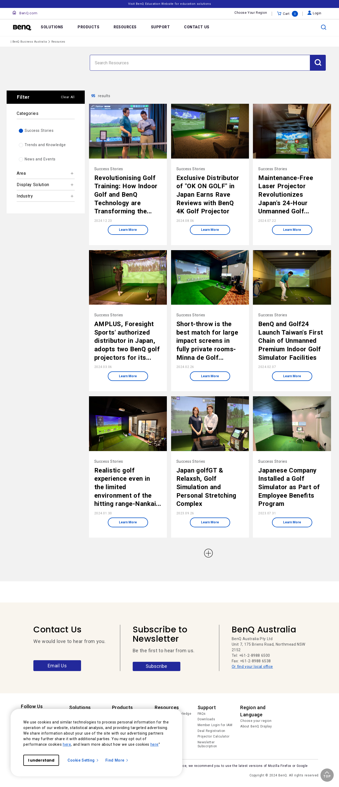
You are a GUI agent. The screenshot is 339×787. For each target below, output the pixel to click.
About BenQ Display (256, 726)
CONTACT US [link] (196, 27)
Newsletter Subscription (207, 744)
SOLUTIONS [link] (52, 27)
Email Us (57, 665)
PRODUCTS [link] (88, 27)
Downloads (206, 719)
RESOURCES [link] (125, 27)
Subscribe (156, 666)
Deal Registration (211, 731)
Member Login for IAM (215, 725)
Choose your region (255, 721)
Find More (117, 760)
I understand (41, 760)
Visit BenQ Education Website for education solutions (169, 4)
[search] (323, 27)
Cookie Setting (83, 760)
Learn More (128, 230)
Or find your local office (252, 666)
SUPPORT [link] (160, 27)
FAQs (202, 714)
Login (314, 13)
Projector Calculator (214, 736)
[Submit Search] (318, 63)
